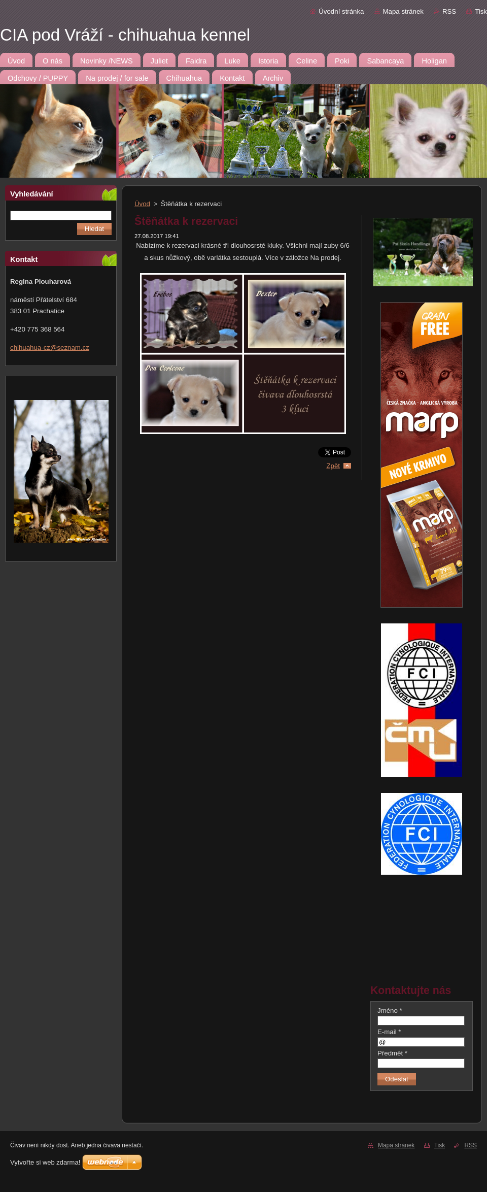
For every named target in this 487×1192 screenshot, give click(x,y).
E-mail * (389, 1032)
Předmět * (392, 1053)
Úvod (142, 204)
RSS (449, 11)
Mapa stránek (403, 11)
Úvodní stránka (341, 11)
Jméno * (389, 1010)
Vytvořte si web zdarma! (45, 1162)
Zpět (333, 466)
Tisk (481, 11)
